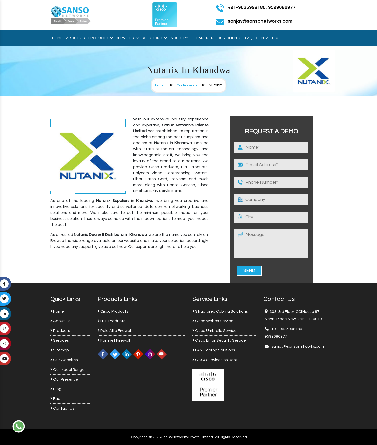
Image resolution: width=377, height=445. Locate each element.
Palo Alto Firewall (115, 331)
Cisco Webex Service (212, 321)
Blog (55, 389)
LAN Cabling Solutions (213, 350)
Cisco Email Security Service (219, 340)
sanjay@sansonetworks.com (297, 346)
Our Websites (64, 360)
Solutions (154, 38)
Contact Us (268, 38)
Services (127, 38)
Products (100, 38)
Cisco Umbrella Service (214, 331)
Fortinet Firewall (114, 340)
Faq (248, 38)
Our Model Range (67, 370)
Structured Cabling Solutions (220, 311)
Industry (181, 38)
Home (57, 38)
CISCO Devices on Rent (215, 360)
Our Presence (187, 85)
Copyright (139, 437)
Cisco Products (113, 311)
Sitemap (59, 350)
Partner (205, 38)
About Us (75, 38)
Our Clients (229, 38)
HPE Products (111, 321)
